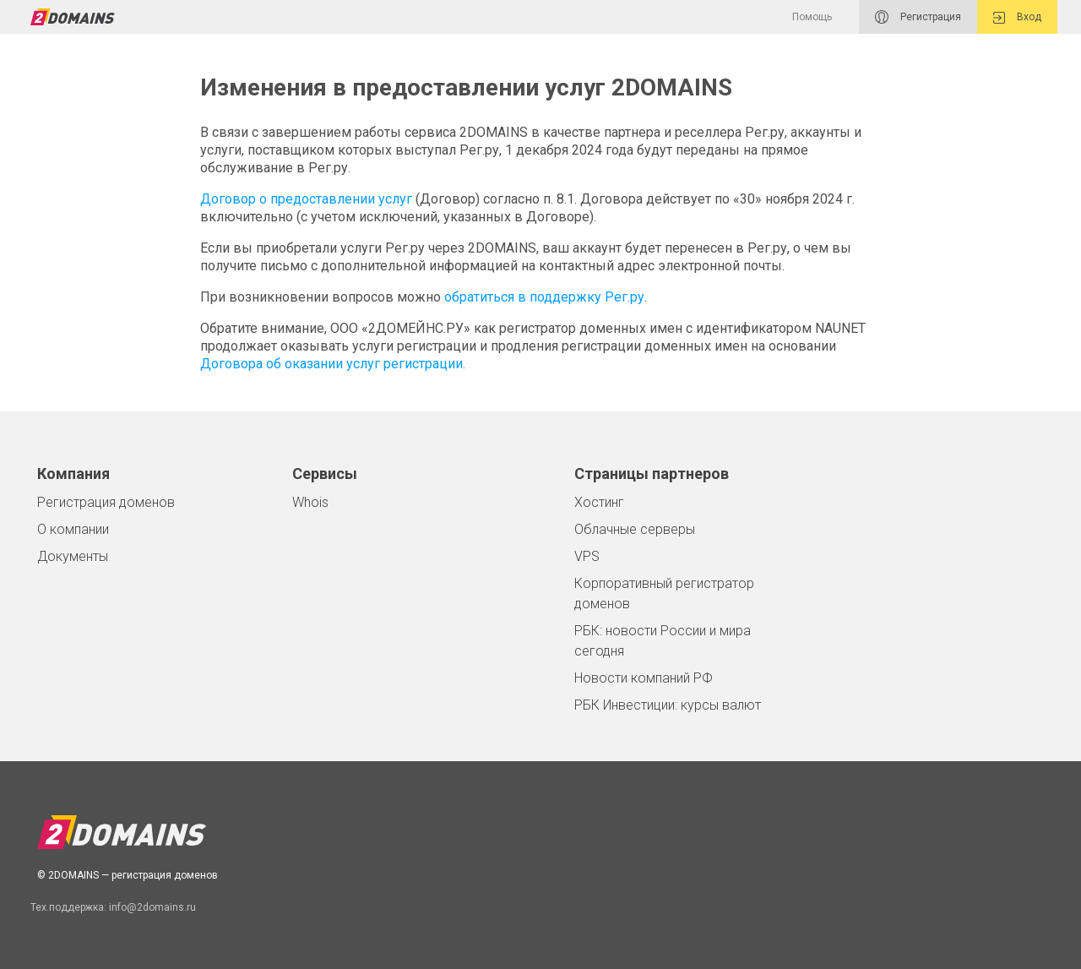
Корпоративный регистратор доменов (664, 593)
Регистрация (918, 17)
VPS (587, 556)
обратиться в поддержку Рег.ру (544, 297)
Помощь (812, 17)
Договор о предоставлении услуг (306, 199)
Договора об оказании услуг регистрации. (332, 364)
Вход (1017, 17)
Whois (310, 502)
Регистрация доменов (106, 502)
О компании (73, 529)
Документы (72, 556)
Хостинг (599, 502)
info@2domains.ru (152, 907)
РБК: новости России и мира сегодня (662, 641)
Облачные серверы (634, 529)
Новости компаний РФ (643, 678)
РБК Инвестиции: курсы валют (667, 705)
